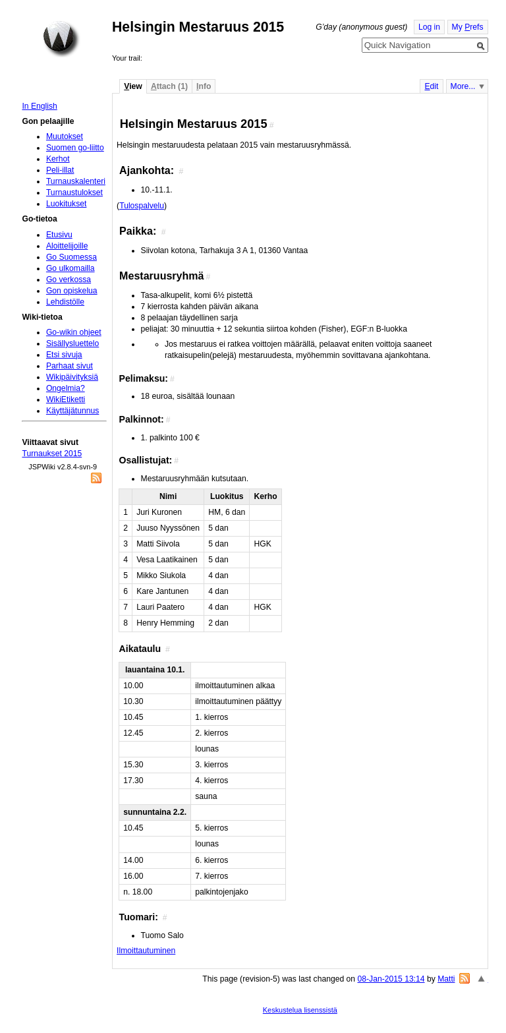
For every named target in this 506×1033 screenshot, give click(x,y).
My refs (468, 27)
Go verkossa (68, 279)
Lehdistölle (65, 302)
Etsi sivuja (64, 354)
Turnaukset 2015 (52, 453)
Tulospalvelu (141, 205)
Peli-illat (60, 170)
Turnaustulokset (74, 192)
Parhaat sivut (69, 365)
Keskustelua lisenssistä (300, 1010)
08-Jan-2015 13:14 (391, 979)
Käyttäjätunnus (72, 410)
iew (133, 86)
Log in (429, 27)
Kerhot (58, 158)
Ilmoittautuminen (146, 950)
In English (39, 106)
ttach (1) (169, 86)
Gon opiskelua (72, 290)
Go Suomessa (71, 257)
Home (61, 39)
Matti (446, 979)
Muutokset (64, 136)
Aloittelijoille (67, 246)
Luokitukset (66, 203)
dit (431, 86)
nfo (203, 86)
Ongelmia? (65, 388)
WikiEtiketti (65, 399)
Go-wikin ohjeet (73, 332)
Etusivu (59, 234)
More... (463, 86)
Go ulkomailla (70, 268)
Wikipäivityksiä (72, 377)
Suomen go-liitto (75, 147)
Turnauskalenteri (75, 181)
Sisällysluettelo (72, 343)
